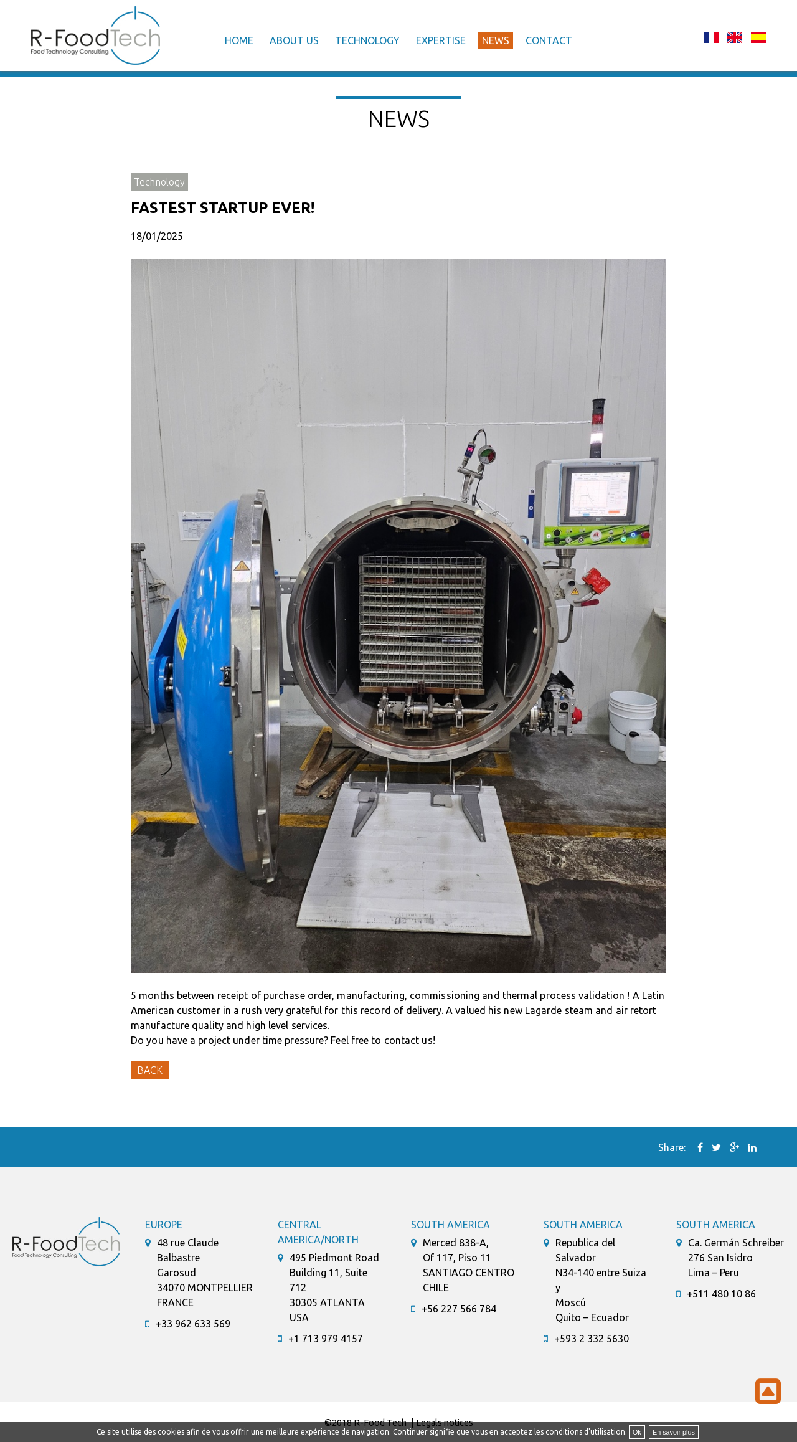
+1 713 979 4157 (325, 1338)
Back (150, 1070)
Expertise (441, 40)
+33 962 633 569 (193, 1323)
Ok (637, 1432)
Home (239, 40)
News (495, 40)
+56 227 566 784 (459, 1308)
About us (294, 40)
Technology (367, 40)
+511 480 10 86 (721, 1293)
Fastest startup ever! (222, 207)
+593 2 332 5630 (591, 1338)
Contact (549, 40)
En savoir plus (674, 1432)
